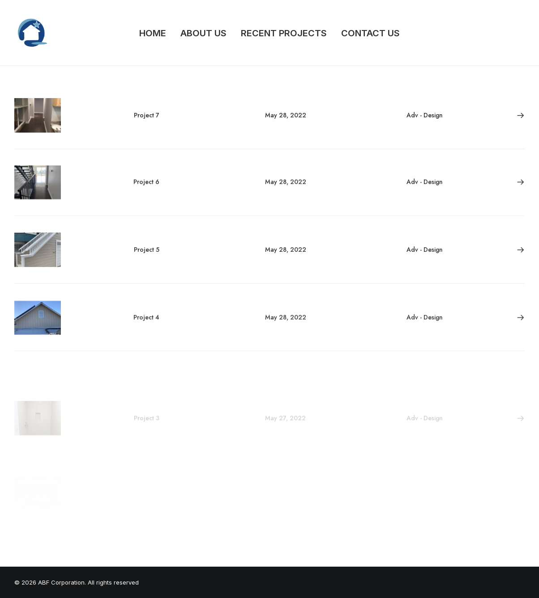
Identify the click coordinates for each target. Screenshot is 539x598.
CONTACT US (370, 33)
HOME (152, 33)
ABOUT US (203, 33)
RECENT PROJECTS (284, 33)
